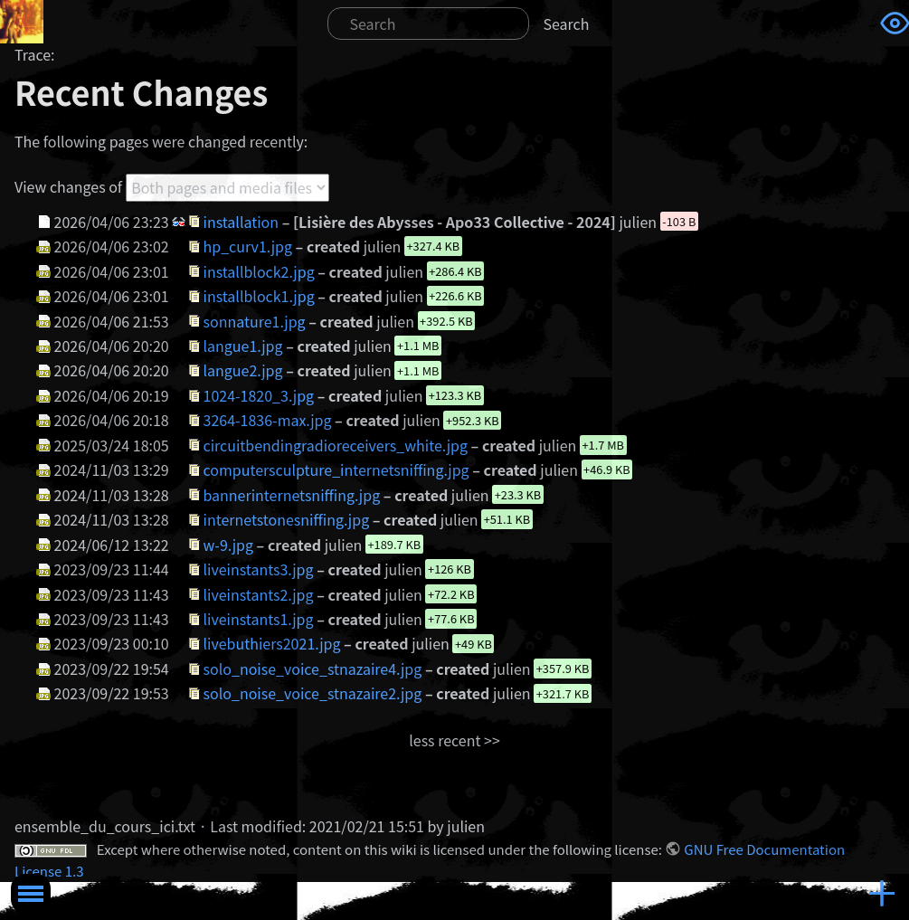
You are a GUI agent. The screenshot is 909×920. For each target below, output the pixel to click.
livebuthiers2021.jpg (272, 643)
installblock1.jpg (259, 296)
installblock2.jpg (259, 271)
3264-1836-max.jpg (268, 420)
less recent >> (454, 740)
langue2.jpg (243, 370)
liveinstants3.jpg (259, 569)
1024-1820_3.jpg (259, 395)
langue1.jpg (243, 345)
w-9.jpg (228, 544)
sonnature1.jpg (255, 320)
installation (241, 221)
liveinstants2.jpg (259, 593)
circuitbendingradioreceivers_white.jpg (336, 445)
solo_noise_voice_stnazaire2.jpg (313, 693)
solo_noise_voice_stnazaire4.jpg (313, 668)
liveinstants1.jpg (259, 619)
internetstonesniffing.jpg (287, 519)
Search (567, 23)
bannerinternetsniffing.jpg (292, 495)
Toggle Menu (30, 894)
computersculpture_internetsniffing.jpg (336, 469)
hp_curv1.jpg (248, 246)
